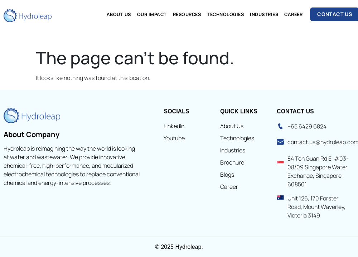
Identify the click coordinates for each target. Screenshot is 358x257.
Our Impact (152, 14)
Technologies (225, 14)
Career (293, 14)
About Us (119, 14)
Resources (187, 14)
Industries (264, 14)
